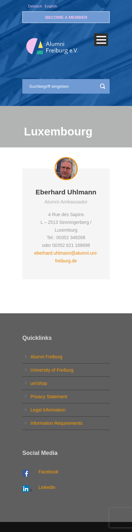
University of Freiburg (51, 370)
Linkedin (46, 487)
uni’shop (38, 383)
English (51, 6)
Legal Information (47, 409)
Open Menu (101, 39)
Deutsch (35, 6)
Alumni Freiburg (46, 356)
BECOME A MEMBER (66, 17)
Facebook (48, 471)
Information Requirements (56, 423)
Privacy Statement (48, 396)
